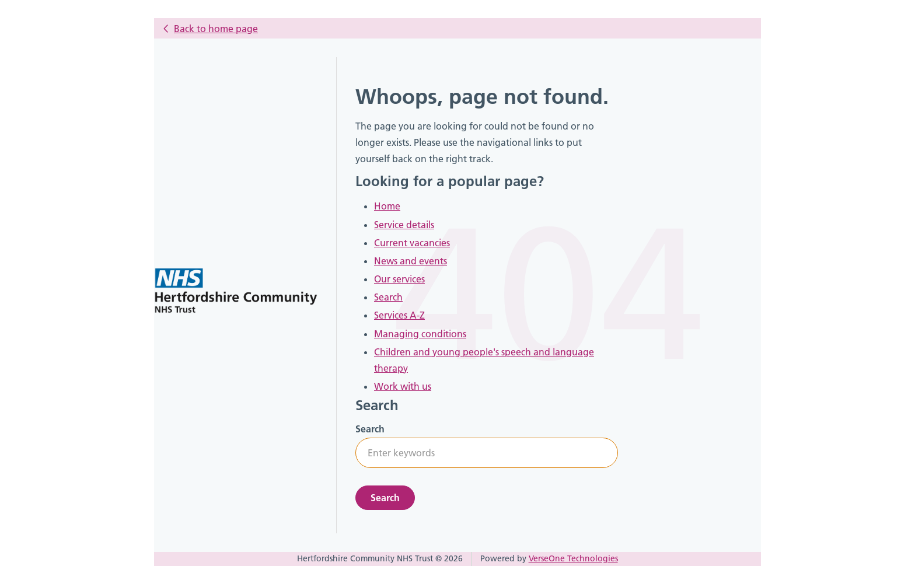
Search (388, 297)
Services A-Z (399, 315)
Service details (404, 224)
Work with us (402, 386)
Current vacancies (412, 243)
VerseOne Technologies (573, 558)
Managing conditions (420, 334)
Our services (399, 279)
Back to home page (216, 28)
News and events (410, 261)
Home (387, 206)
